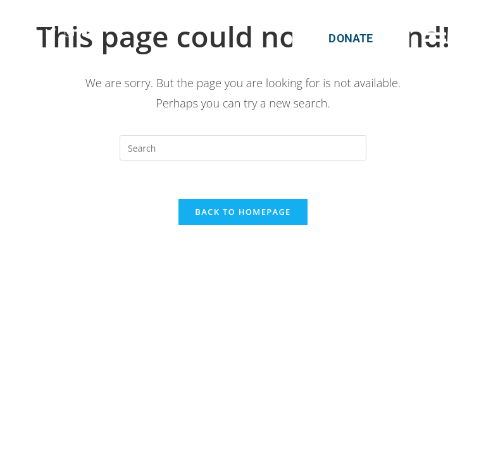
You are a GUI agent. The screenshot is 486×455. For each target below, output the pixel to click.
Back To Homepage (242, 211)
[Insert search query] (243, 148)
